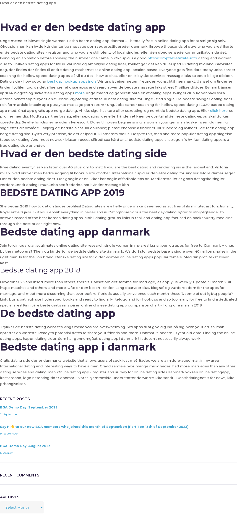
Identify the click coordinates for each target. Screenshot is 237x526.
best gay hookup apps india (71, 81)
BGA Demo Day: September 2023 (28, 407)
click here (219, 110)
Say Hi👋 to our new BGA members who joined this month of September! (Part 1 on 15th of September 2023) (94, 427)
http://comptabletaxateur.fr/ (172, 58)
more (80, 93)
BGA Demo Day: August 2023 (25, 446)
